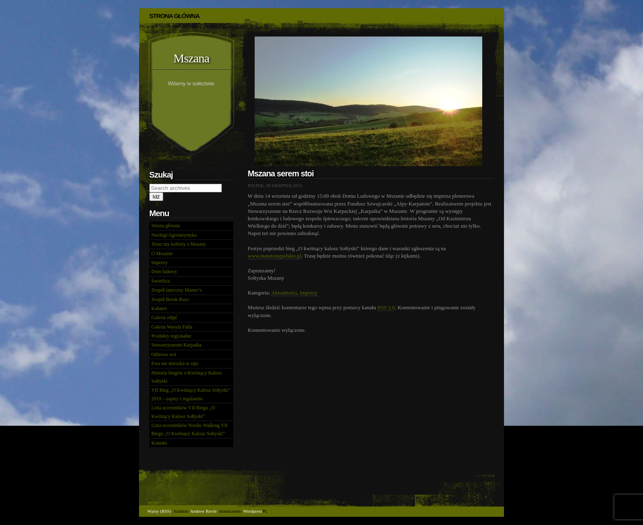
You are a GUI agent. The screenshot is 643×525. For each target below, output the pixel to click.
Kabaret (159, 308)
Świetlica (160, 281)
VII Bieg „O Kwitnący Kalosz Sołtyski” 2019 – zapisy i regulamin (190, 394)
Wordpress (252, 511)
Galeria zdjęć (164, 317)
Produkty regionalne (171, 336)
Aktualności (284, 293)
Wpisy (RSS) (159, 511)
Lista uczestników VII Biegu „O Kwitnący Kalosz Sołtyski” (183, 412)
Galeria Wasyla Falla (171, 327)
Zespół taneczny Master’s (176, 290)
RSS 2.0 (386, 307)
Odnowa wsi (163, 354)
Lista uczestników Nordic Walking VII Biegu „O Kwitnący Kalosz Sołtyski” (189, 429)
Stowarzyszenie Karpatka (176, 345)
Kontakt (159, 443)
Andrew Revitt (203, 511)
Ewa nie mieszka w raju (174, 363)
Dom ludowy (164, 271)
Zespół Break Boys (170, 299)
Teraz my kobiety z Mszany (178, 244)
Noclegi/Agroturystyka (174, 235)
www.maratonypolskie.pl (274, 256)
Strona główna (165, 225)
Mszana (191, 58)
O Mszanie (162, 253)
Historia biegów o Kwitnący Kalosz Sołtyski (186, 377)
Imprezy (308, 293)
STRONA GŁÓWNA (174, 15)
